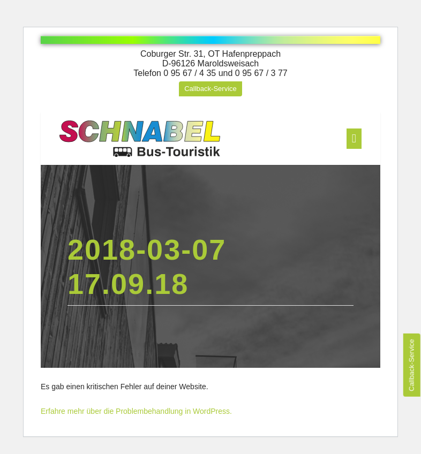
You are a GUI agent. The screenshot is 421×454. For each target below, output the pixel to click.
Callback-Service (210, 89)
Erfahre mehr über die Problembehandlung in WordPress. (136, 411)
